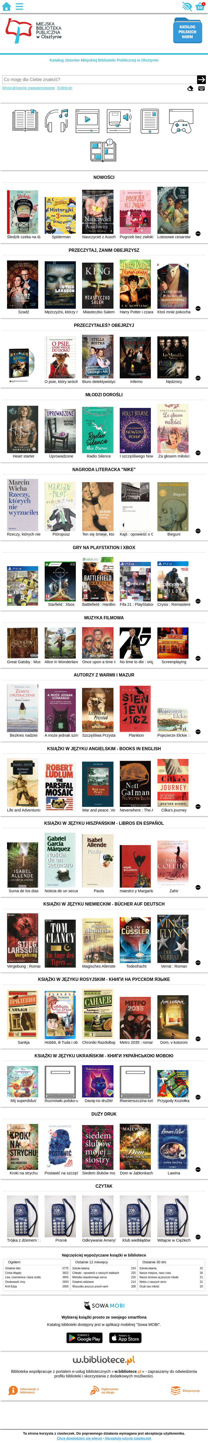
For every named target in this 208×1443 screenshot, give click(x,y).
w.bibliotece (128, 1371)
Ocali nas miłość (149, 1286)
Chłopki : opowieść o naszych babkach (95, 1272)
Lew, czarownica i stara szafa (23, 1277)
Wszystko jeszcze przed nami (90, 1286)
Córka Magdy (13, 1272)
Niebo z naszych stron (152, 1281)
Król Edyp (11, 1286)
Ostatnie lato (13, 1268)
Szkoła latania (80, 1268)
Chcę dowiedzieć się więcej (79, 1438)
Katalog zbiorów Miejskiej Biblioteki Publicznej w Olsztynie (104, 60)
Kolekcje (64, 88)
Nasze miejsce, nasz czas (155, 1272)
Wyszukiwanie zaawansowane (28, 88)
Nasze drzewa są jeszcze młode (158, 1277)
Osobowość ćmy (15, 1281)
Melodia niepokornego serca (89, 1277)
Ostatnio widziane (83, 1281)
